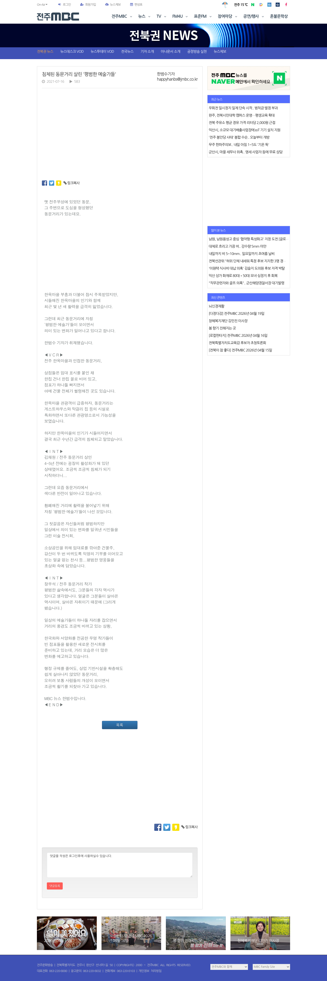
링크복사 (71, 183)
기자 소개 (147, 51)
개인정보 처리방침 (150, 970)
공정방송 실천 (197, 51)
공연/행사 (254, 16)
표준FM (203, 16)
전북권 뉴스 (45, 51)
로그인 (67, 4)
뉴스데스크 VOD (72, 51)
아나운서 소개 (170, 51)
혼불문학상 (279, 16)
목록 (119, 725)
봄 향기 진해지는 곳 (187, 940)
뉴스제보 (113, 4)
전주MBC (122, 16)
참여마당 (228, 16)
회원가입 (88, 4)
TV (162, 16)
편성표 (136, 4)
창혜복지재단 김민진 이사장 (258, 940)
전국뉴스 (127, 51)
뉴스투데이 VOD (102, 51)
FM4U (180, 16)
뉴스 (144, 16)
